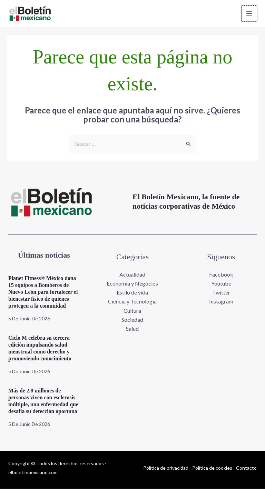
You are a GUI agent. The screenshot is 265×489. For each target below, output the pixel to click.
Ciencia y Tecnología (132, 301)
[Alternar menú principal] (249, 13)
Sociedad (132, 320)
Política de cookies (212, 468)
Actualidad (132, 274)
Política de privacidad (165, 468)
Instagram (221, 301)
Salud (132, 329)
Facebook (221, 274)
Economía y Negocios (132, 283)
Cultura (132, 311)
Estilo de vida (132, 292)
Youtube (221, 283)
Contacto (246, 468)
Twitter (221, 292)
